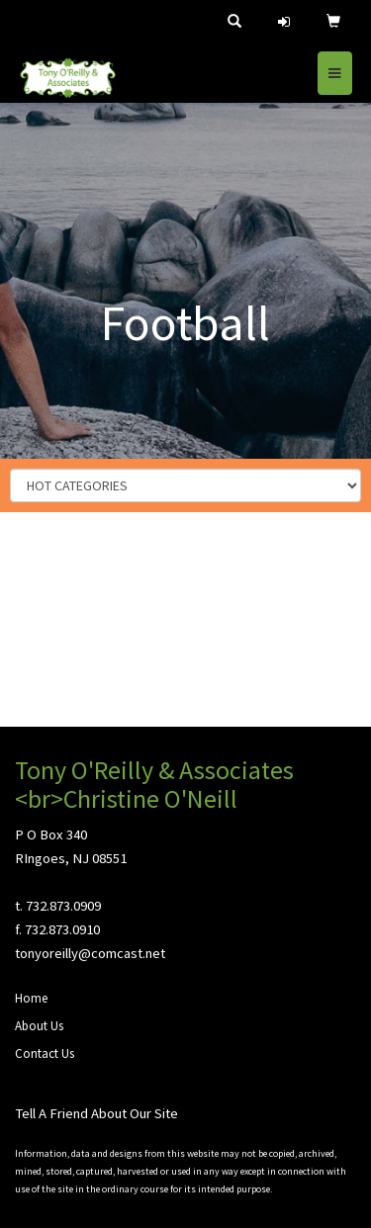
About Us (39, 1025)
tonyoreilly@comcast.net (90, 953)
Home (31, 998)
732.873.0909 (63, 906)
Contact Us (44, 1053)
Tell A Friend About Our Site (96, 1113)
